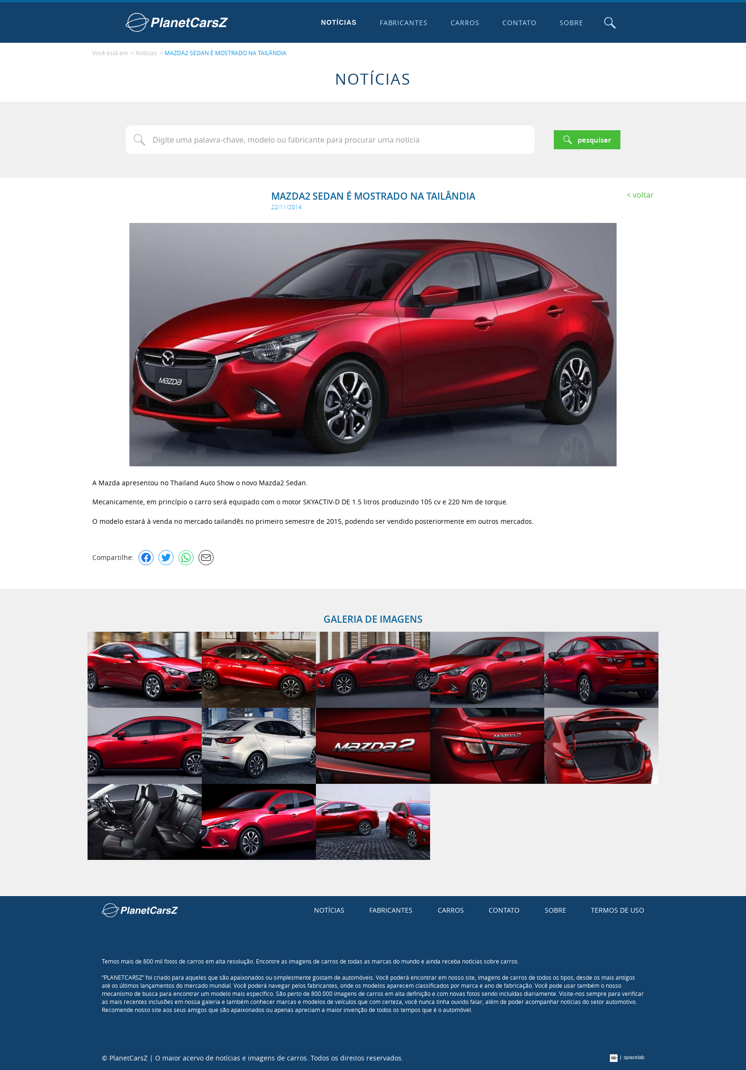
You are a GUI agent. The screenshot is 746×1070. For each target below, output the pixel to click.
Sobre (571, 22)
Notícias (339, 22)
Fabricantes (404, 22)
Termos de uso (617, 910)
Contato (519, 22)
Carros (465, 22)
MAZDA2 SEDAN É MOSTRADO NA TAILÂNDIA (225, 53)
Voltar (643, 195)
